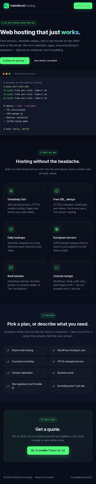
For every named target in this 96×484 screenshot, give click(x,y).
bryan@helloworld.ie (48, 450)
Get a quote (83, 5)
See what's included (45, 60)
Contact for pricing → (15, 60)
